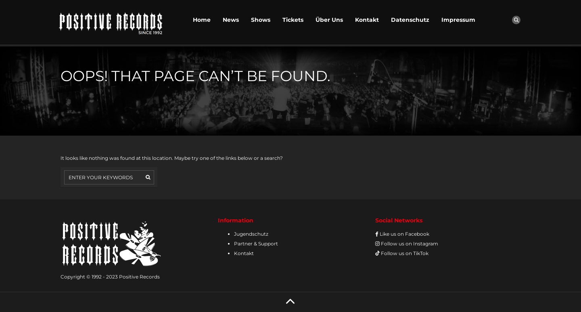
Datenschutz (410, 19)
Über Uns (329, 19)
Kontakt (367, 19)
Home (202, 19)
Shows (260, 19)
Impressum (458, 19)
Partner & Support (256, 244)
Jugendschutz (251, 234)
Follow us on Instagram (406, 244)
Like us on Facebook (402, 234)
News (231, 19)
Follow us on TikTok (401, 253)
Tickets (292, 19)
